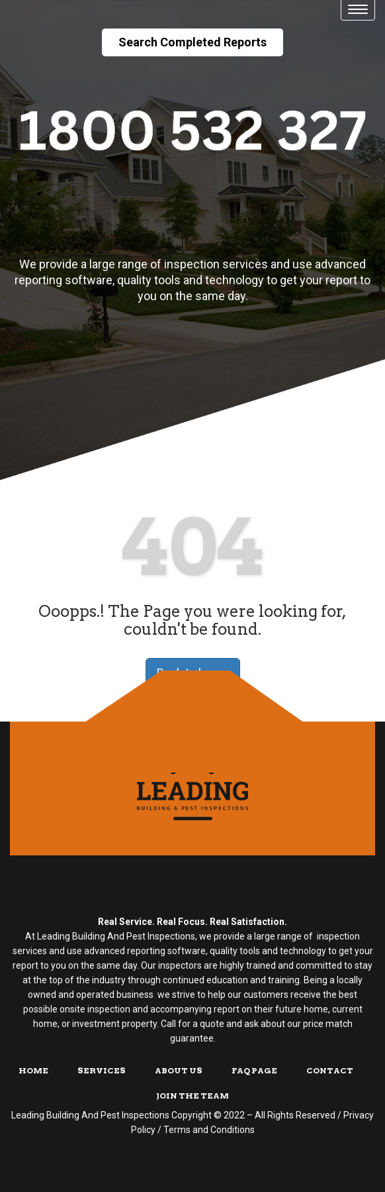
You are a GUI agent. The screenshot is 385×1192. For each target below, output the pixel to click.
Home (33, 1070)
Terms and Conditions (209, 1129)
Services (101, 1070)
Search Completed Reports (192, 42)
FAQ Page (254, 1070)
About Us (178, 1070)
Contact (329, 1070)
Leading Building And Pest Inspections (90, 1115)
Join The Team (192, 1096)
